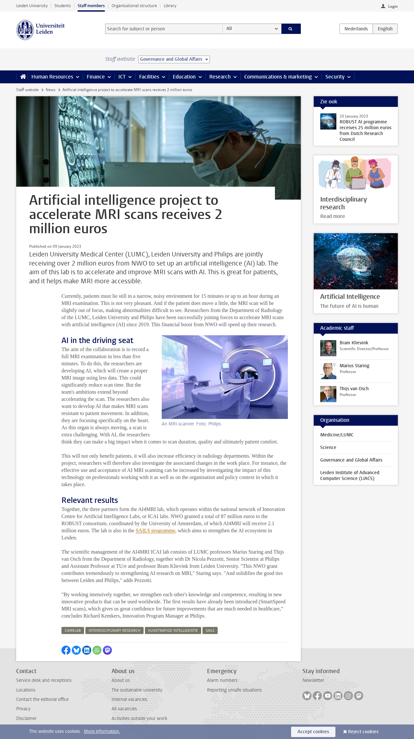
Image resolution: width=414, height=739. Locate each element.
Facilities (149, 76)
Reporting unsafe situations (234, 690)
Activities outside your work (139, 718)
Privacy (23, 709)
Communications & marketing (278, 76)
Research (220, 76)
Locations (25, 690)
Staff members (91, 5)
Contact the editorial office (42, 699)
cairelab (73, 630)
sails (210, 630)
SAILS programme (155, 530)
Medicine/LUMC (337, 435)
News (50, 89)
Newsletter (313, 680)
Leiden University (32, 5)
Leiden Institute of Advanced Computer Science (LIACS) (349, 476)
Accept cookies (313, 732)
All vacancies (124, 709)
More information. (102, 731)
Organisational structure (134, 5)
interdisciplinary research (114, 630)
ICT (121, 76)
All (229, 29)
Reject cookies (363, 732)
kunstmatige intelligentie (173, 630)
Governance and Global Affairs (351, 460)
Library (170, 5)
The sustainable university (137, 690)
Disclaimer (26, 718)
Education (184, 76)
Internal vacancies (129, 699)
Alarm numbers (222, 680)
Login (393, 6)
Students (62, 5)
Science (328, 447)
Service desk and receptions (43, 680)
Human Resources (52, 76)
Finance (96, 76)
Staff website (27, 89)
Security (334, 76)
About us (121, 680)
